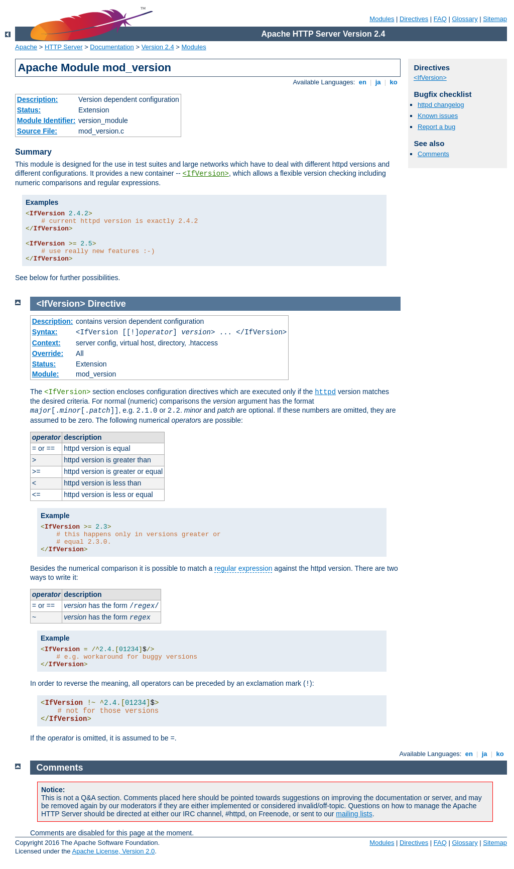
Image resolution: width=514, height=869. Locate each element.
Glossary (464, 19)
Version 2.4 (158, 47)
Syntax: (45, 332)
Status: (29, 110)
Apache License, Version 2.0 (113, 851)
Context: (46, 343)
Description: (37, 99)
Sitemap (495, 19)
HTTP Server (64, 47)
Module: (45, 374)
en (362, 82)
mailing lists (354, 814)
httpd (325, 392)
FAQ (440, 19)
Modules (381, 19)
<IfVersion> (206, 174)
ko (393, 82)
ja (377, 82)
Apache (26, 47)
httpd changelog (441, 104)
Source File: (37, 131)
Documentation (112, 47)
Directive (107, 304)
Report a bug (436, 127)
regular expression (243, 568)
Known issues (438, 115)
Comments (433, 154)
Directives (414, 19)
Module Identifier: (46, 120)
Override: (47, 353)
